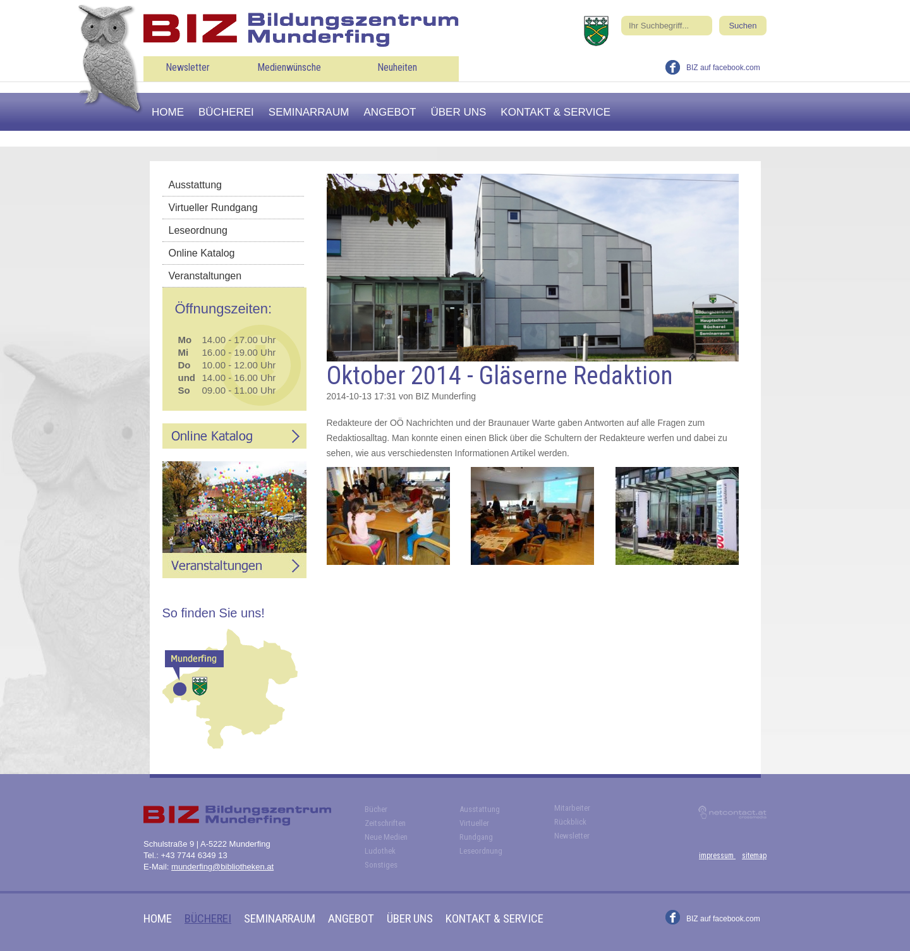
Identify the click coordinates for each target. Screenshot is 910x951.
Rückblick (570, 822)
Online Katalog (202, 253)
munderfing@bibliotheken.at (222, 866)
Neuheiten (397, 67)
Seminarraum (309, 112)
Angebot (389, 112)
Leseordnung (198, 230)
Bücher (376, 809)
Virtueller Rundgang (213, 207)
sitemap (754, 855)
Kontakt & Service (555, 112)
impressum (717, 855)
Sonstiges (381, 864)
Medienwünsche (289, 67)
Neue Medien (386, 837)
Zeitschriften (385, 823)
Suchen (742, 25)
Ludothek (380, 851)
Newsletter (188, 67)
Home (168, 112)
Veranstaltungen (205, 275)
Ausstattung (195, 184)
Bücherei (226, 112)
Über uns (459, 112)
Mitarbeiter (572, 808)
